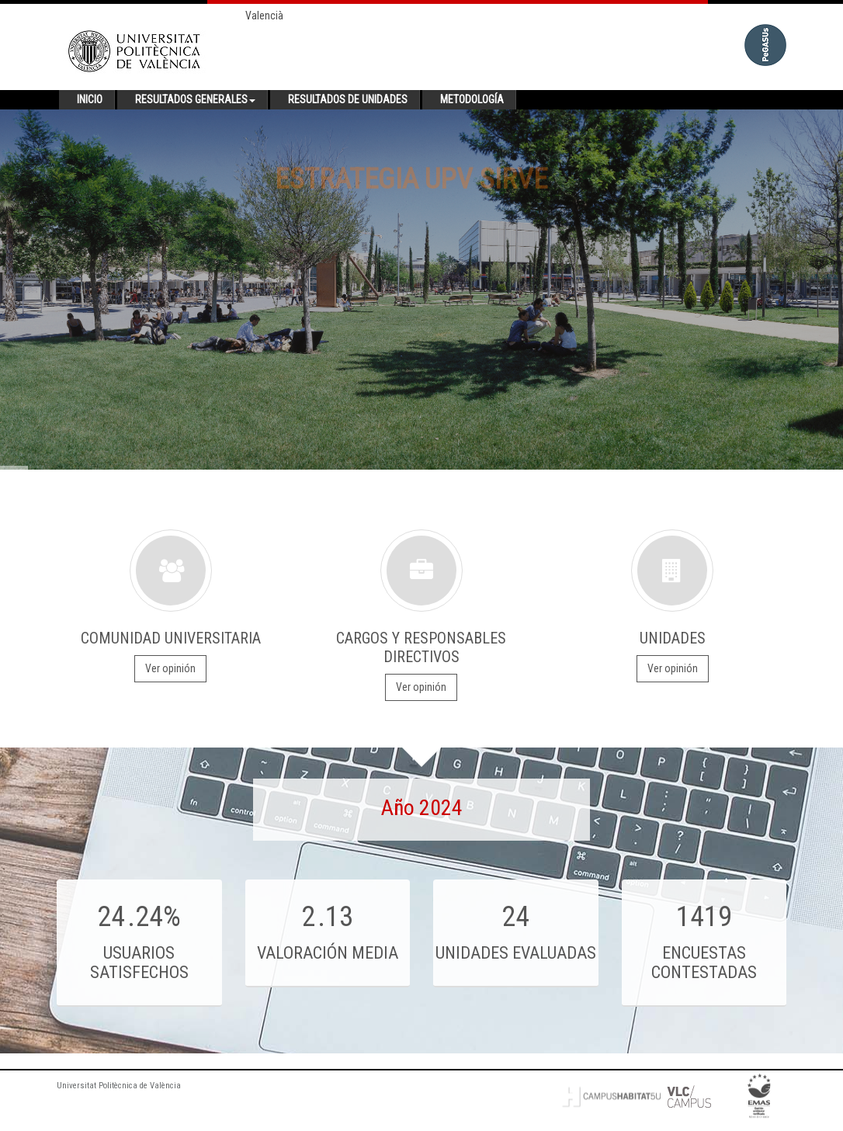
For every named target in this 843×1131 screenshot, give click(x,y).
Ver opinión (170, 668)
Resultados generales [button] (195, 99)
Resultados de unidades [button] (348, 99)
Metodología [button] (472, 99)
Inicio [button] (89, 99)
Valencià (264, 15)
